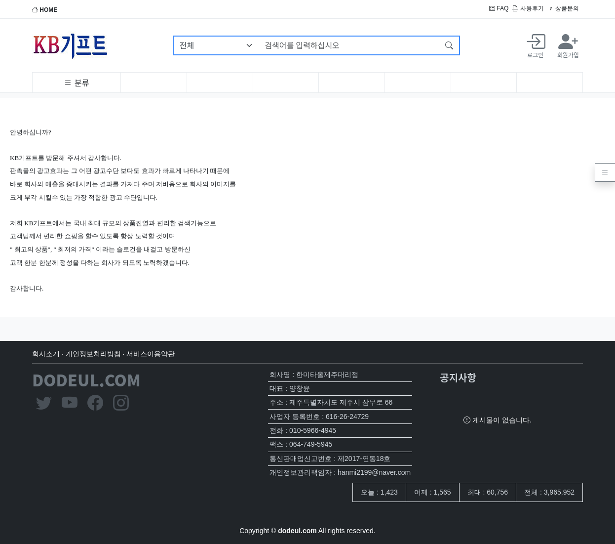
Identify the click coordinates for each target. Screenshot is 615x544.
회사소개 (46, 354)
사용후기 (527, 8)
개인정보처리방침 (93, 354)
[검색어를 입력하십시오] (349, 45)
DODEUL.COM (86, 379)
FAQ (498, 8)
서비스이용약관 (150, 354)
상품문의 (563, 8)
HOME (44, 9)
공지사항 (458, 377)
